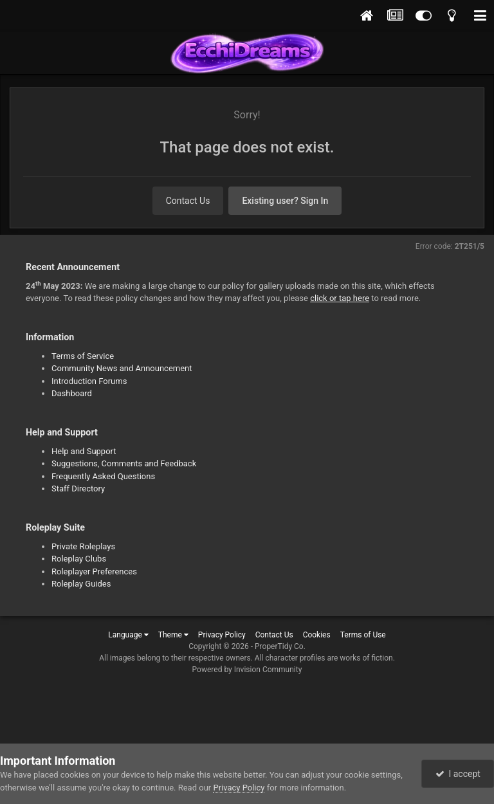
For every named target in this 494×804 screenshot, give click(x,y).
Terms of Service (82, 356)
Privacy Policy (222, 634)
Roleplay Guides (81, 584)
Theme (173, 634)
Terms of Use (363, 634)
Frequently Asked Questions (103, 476)
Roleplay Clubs (78, 558)
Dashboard (71, 393)
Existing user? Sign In (285, 201)
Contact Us (188, 201)
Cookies (317, 634)
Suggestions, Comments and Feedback (123, 463)
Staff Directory (78, 488)
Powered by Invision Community (247, 669)
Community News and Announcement (121, 368)
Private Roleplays (83, 546)
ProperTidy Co (279, 646)
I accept (457, 774)
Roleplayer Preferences (94, 571)
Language (128, 634)
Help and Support (83, 451)
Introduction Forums (89, 381)
